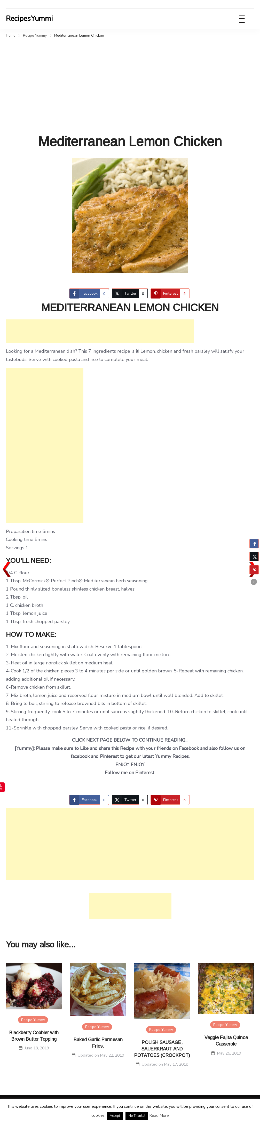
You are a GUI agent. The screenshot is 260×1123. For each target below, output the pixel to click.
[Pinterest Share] (170, 293)
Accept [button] (115, 1115)
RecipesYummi (29, 18)
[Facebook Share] (89, 293)
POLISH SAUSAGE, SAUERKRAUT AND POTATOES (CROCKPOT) (162, 1049)
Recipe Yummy (33, 1019)
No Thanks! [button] (137, 1115)
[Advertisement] (130, 78)
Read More (159, 1115)
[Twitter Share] (130, 293)
